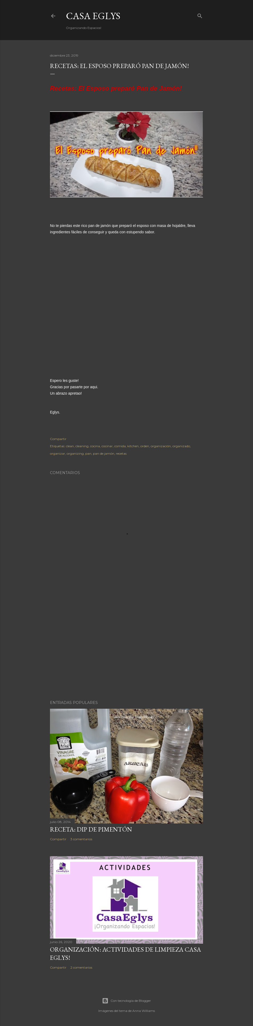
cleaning (81, 446)
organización (161, 446)
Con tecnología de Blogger (126, 1001)
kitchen (133, 446)
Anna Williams (143, 1011)
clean (70, 446)
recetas (121, 453)
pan (88, 453)
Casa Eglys (93, 16)
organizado (181, 446)
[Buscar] (200, 15)
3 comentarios (81, 839)
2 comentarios (81, 967)
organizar (57, 453)
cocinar (107, 446)
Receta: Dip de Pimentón (91, 829)
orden (144, 446)
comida (120, 446)
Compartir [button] (58, 439)
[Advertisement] (126, 650)
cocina (95, 446)
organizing (75, 453)
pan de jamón (103, 453)
